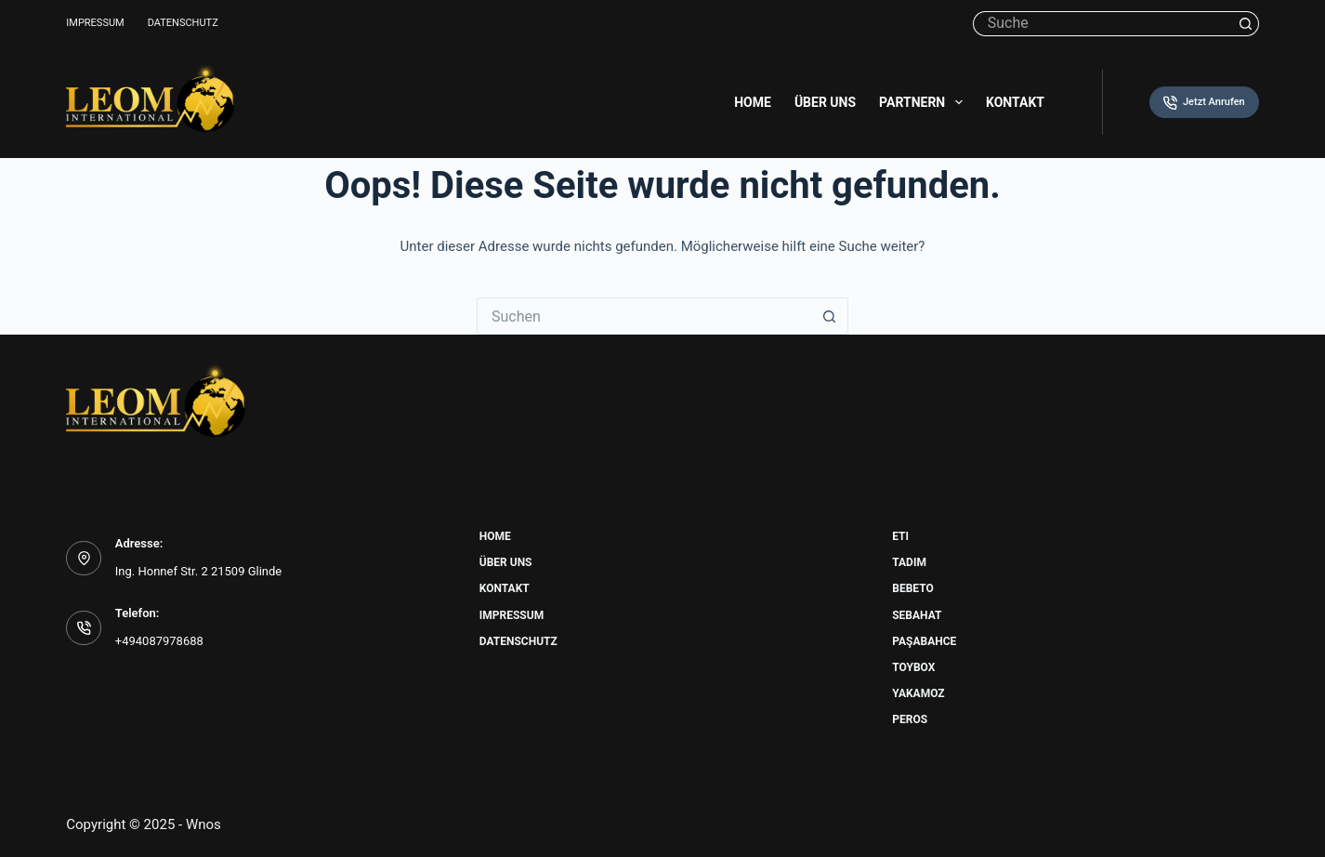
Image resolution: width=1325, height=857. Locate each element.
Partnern (924, 102)
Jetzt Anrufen (1203, 103)
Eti (900, 536)
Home (752, 102)
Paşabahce (924, 641)
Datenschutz (183, 23)
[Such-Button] (1246, 23)
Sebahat (916, 615)
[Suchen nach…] (1103, 23)
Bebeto (912, 588)
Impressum (95, 23)
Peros (909, 719)
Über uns (825, 102)
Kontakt (1015, 102)
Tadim (909, 562)
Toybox (913, 667)
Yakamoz (918, 693)
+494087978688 (159, 641)
